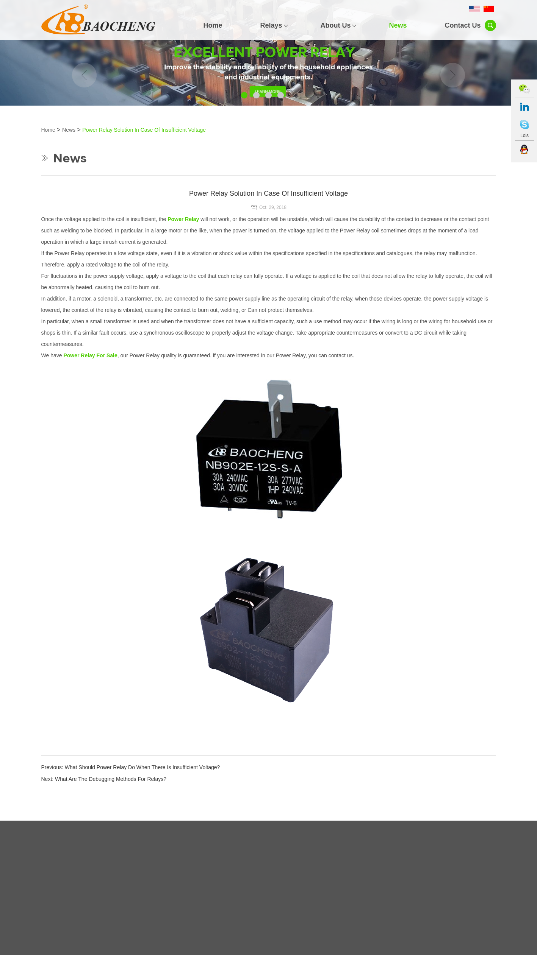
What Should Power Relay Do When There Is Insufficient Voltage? (142, 767)
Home (212, 25)
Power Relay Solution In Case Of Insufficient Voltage (144, 130)
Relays (271, 25)
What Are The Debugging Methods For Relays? (110, 779)
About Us (335, 25)
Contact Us (463, 25)
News (398, 25)
